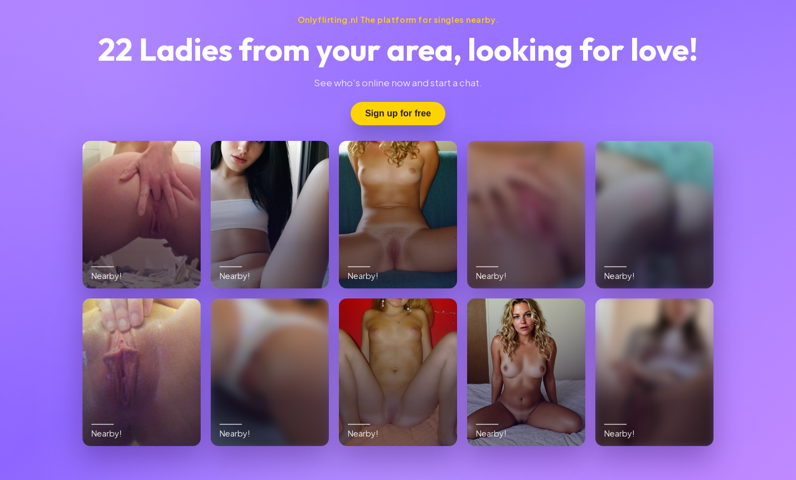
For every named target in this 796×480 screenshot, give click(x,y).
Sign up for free (398, 113)
